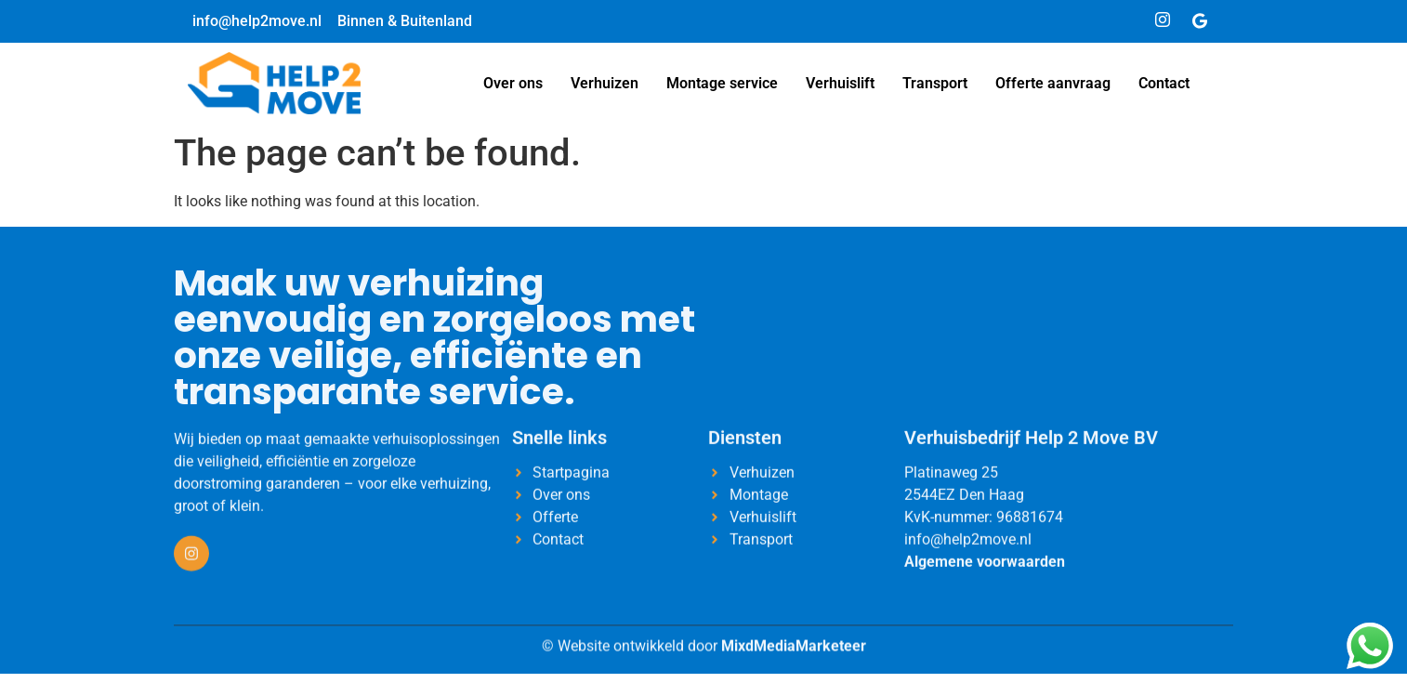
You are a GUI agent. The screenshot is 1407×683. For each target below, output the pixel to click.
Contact (1164, 83)
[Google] (1200, 21)
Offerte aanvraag (1053, 83)
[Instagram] (1163, 21)
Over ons (513, 83)
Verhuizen (604, 83)
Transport (934, 83)
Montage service (722, 83)
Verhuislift (840, 83)
